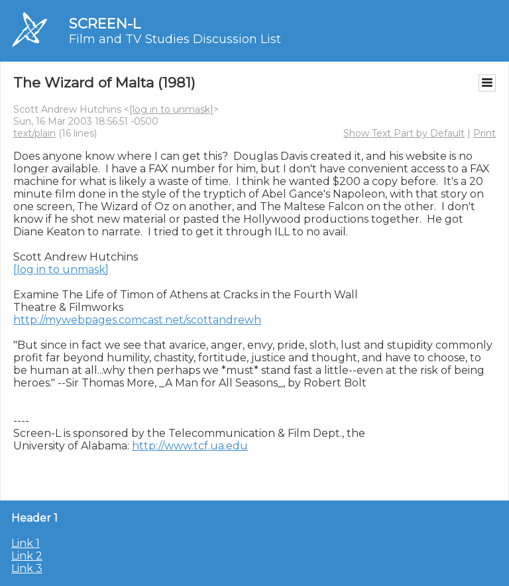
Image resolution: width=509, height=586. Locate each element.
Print (484, 133)
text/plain (34, 133)
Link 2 (26, 556)
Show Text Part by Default (404, 133)
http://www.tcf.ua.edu (190, 446)
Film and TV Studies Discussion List (175, 39)
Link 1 (25, 543)
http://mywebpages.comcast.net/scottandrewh (137, 320)
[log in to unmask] (171, 109)
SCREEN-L (105, 23)
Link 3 (26, 568)
